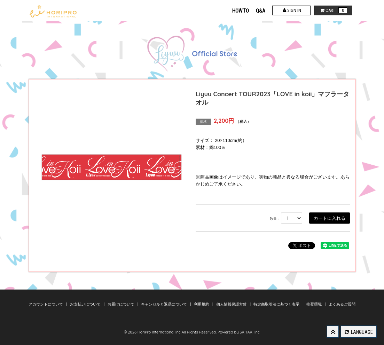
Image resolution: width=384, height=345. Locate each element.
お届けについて (121, 304)
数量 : (274, 218)
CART (333, 10)
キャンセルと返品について (164, 304)
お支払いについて (86, 304)
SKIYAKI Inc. (250, 332)
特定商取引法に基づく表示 (276, 304)
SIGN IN (291, 10)
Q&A (260, 11)
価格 (203, 121)
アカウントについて (46, 304)
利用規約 (202, 304)
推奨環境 (314, 304)
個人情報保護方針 (232, 304)
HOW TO (240, 11)
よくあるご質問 (342, 304)
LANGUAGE (359, 332)
